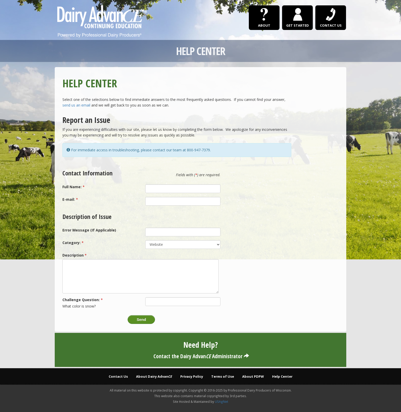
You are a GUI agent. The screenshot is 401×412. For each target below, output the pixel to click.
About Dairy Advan (154, 376)
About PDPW (253, 376)
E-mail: (68, 199)
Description (73, 255)
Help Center (282, 376)
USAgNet (221, 401)
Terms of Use (222, 376)
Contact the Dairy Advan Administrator (200, 356)
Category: (71, 242)
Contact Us (118, 376)
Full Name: (72, 186)
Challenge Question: (81, 299)
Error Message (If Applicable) (89, 230)
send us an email (76, 105)
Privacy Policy (191, 376)
